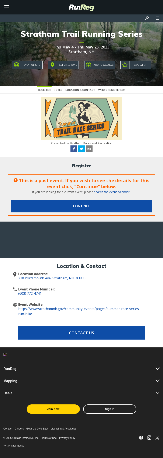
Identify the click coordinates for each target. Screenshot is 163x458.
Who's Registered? (111, 89)
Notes (57, 89)
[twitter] (81, 149)
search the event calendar (111, 192)
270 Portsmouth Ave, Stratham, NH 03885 (52, 278)
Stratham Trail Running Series (81, 34)
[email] (89, 149)
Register (44, 89)
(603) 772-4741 (30, 293)
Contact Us (81, 332)
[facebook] (73, 149)
